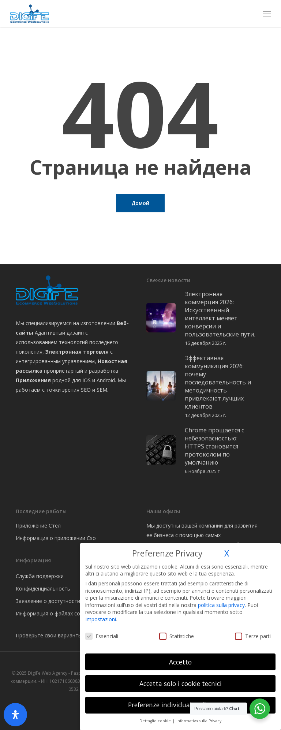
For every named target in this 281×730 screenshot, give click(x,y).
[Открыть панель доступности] (15, 714)
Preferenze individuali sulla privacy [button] (180, 704)
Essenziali (101, 636)
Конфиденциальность (43, 588)
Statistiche (176, 636)
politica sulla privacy (221, 604)
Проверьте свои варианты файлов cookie (68, 635)
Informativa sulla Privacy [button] (198, 720)
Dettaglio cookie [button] (155, 720)
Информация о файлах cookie (53, 613)
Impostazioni (100, 619)
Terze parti (253, 636)
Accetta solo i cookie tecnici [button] (180, 683)
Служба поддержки (40, 576)
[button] (267, 13)
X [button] (226, 553)
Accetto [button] (180, 662)
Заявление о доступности (48, 600)
